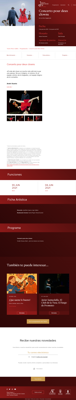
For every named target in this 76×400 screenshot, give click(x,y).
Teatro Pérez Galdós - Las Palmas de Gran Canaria (43, 4)
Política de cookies (35, 399)
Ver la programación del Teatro (38, 321)
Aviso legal (27, 399)
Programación (55, 5)
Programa (65, 55)
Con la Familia (12, 306)
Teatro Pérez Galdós (12, 48)
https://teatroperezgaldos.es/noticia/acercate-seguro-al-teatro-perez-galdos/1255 (23, 165)
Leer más (10, 87)
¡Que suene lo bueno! (19, 299)
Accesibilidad (48, 399)
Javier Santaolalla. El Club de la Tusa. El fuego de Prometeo (54, 302)
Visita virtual (38, 392)
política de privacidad (42, 357)
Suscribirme (38, 379)
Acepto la (37, 357)
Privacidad (42, 399)
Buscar (68, 5)
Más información (11, 55)
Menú (74, 5)
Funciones (30, 55)
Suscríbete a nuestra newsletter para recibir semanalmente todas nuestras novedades (38, 347)
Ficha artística (47, 55)
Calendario (62, 5)
